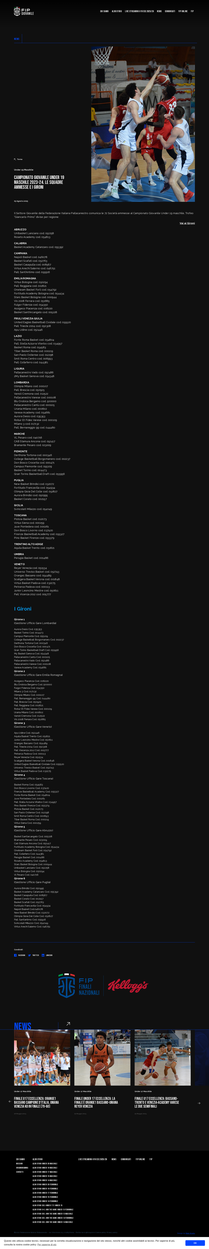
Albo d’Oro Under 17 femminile (45, 1193)
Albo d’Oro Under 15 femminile (45, 1197)
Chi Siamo (104, 11)
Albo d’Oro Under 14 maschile (45, 1180)
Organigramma (22, 1168)
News (159, 11)
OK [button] (195, 1243)
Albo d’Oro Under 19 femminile (45, 1188)
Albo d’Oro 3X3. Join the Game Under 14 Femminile (53, 1218)
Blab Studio (190, 1233)
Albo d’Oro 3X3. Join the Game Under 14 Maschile (53, 1222)
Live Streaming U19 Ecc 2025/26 (139, 11)
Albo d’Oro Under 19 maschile (45, 1168)
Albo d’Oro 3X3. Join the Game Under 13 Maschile (53, 1214)
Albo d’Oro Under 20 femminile (45, 1184)
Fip (192, 11)
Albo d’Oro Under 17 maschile (45, 1172)
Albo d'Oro (117, 11)
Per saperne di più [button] (46, 1244)
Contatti (19, 1172)
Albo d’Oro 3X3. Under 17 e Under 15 (47, 1205)
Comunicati (170, 11)
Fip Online (183, 11)
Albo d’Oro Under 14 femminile (45, 1201)
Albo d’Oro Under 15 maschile (45, 1176)
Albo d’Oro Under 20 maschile (45, 1163)
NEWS (16, 39)
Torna (18, 159)
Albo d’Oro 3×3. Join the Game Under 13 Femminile (53, 1209)
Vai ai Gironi (187, 223)
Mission (19, 1163)
